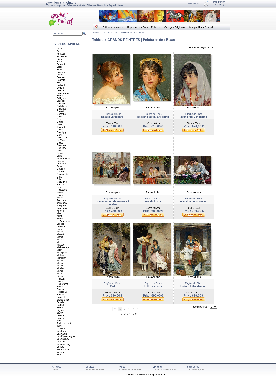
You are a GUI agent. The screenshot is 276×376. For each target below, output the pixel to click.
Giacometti (62, 174)
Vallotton (61, 328)
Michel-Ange (63, 247)
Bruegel (61, 101)
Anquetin (61, 54)
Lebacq (60, 224)
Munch (60, 271)
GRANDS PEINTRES (128, 33)
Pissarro (61, 276)
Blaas (141, 33)
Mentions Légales (195, 369)
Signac (60, 310)
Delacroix (61, 145)
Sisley (60, 313)
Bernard (61, 64)
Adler (59, 48)
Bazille (60, 61)
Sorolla (60, 315)
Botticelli (61, 85)
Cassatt (61, 111)
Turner (60, 326)
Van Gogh (62, 333)
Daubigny (61, 132)
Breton (60, 95)
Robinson (61, 289)
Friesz (60, 166)
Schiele (60, 302)
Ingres (60, 197)
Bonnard (61, 80)
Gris (59, 179)
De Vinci (61, 140)
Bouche (61, 88)
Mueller (60, 268)
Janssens (61, 200)
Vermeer (61, 341)
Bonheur (61, 77)
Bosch (60, 82)
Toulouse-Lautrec (65, 323)
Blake (59, 69)
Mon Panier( (219, 3)
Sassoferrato (63, 299)
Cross (60, 129)
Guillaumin (62, 182)
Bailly (59, 59)
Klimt (59, 216)
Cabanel (61, 103)
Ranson (61, 279)
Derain (60, 153)
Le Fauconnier (64, 221)
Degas (60, 142)
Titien (59, 320)
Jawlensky (62, 203)
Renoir (60, 286)
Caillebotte (62, 106)
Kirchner (61, 210)
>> (138, 309)
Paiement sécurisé (95, 369)
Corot (59, 124)
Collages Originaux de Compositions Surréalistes (190, 27)
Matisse (61, 245)
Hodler (60, 192)
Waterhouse (63, 349)
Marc (59, 242)
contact (55, 369)
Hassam (61, 184)
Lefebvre (61, 226)
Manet (60, 237)
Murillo (60, 273)
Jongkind (61, 205)
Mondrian (61, 258)
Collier (60, 122)
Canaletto (61, 108)
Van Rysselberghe (66, 336)
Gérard (60, 171)
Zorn (59, 354)
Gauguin (61, 169)
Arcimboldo (62, 56)
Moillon (60, 255)
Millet (59, 250)
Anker (59, 51)
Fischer (60, 161)
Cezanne (61, 114)
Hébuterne (62, 190)
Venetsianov (63, 339)
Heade (60, 187)
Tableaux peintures (113, 27)
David (60, 135)
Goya (59, 176)
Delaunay (61, 148)
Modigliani (62, 252)
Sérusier (61, 305)
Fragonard (62, 163)
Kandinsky (62, 208)
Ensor (60, 156)
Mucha (60, 265)
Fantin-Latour (63, 158)
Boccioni (61, 72)
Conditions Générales (130, 369)
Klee (59, 213)
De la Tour (62, 137)
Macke (60, 231)
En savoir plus (112, 107)
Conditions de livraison (164, 369)
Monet (60, 260)
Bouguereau (63, 93)
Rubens (61, 294)
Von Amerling (63, 344)
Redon (60, 281)
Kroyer (60, 218)
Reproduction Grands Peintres (143, 27)
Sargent (61, 297)
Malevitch (61, 234)
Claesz (60, 119)
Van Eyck (61, 331)
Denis (60, 150)
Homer (60, 195)
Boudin (60, 90)
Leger (60, 229)
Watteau (61, 352)
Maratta (61, 239)
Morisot (60, 263)
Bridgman (61, 98)
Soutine (61, 318)
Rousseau (62, 292)
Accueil (114, 33)
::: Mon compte (192, 4)
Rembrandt (62, 284)
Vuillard (60, 347)
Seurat (60, 307)
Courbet (61, 127)
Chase (60, 116)
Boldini (60, 74)
